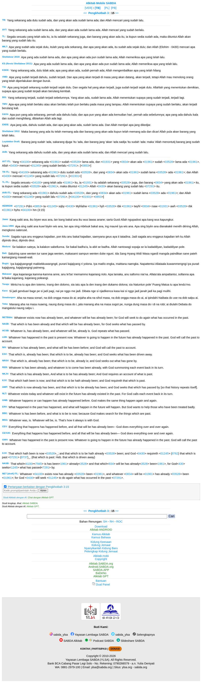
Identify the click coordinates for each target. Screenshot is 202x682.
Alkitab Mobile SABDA (101, 3)
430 (181, 463)
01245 (36, 165)
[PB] (113, 7)
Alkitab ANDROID (101, 529)
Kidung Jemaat (101, 545)
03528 (76, 161)
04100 (25, 161)
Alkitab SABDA (29, 503)
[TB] (97, 7)
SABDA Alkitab (70, 640)
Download (101, 526)
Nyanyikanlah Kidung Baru (101, 548)
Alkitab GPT (33, 506)
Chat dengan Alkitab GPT (40, 497)
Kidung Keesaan (101, 541)
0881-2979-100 (70, 667)
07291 (73, 165)
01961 (55, 161)
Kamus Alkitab (101, 534)
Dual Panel (101, 584)
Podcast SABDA (99, 640)
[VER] (88, 7)
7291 (46, 467)
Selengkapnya (144, 634)
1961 (63, 463)
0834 (125, 161)
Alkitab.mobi (101, 555)
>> (117, 13)
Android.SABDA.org (100, 566)
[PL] (106, 7)
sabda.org (141, 667)
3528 (83, 463)
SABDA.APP (101, 569)
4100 (29, 463)
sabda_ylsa (58, 634)
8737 (24, 457)
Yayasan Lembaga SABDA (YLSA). (88, 659)
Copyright (101, 559)
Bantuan (101, 580)
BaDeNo (101, 573)
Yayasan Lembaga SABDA (89, 634)
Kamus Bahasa (101, 537)
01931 (106, 161)
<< (85, 13)
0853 (85, 165)
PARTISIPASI (99, 648)
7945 (39, 463)
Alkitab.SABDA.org (101, 563)
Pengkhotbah (97, 13)
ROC (119, 521)
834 (111, 463)
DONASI (115, 648)
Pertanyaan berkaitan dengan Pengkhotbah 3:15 (38, 486)
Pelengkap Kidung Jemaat (101, 551)
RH (112, 521)
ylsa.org (127, 667)
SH (105, 521)
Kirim (43, 490)
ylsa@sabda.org (101, 667)
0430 (14, 165)
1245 (14, 467)
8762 (175, 453)
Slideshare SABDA (131, 640)
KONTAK (85, 648)
